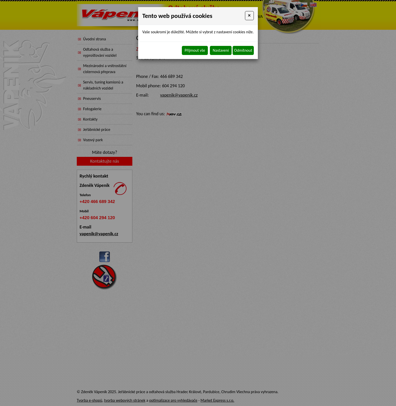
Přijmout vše (195, 50)
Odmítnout (243, 50)
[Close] (249, 15)
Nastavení (221, 50)
